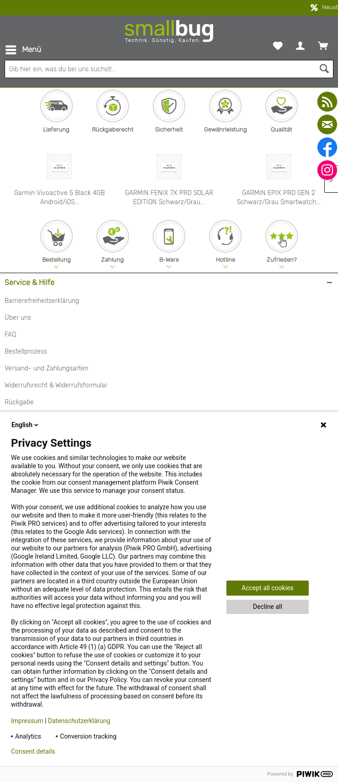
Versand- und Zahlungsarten (46, 368)
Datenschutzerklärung (79, 720)
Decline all (267, 606)
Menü (23, 48)
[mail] (327, 124)
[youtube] (327, 101)
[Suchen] (324, 69)
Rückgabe (19, 402)
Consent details (33, 751)
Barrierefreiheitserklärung (42, 301)
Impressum (27, 720)
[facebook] (327, 147)
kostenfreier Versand (169, 8)
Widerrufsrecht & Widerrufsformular (56, 385)
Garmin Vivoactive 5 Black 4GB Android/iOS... (59, 197)
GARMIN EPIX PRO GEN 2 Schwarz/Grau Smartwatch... (278, 197)
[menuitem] (23, 50)
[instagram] (327, 170)
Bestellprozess (26, 351)
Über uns (18, 318)
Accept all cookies (267, 588)
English (25, 424)
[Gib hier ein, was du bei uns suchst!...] (169, 69)
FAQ (10, 334)
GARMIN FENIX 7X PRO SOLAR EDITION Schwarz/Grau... (169, 197)
